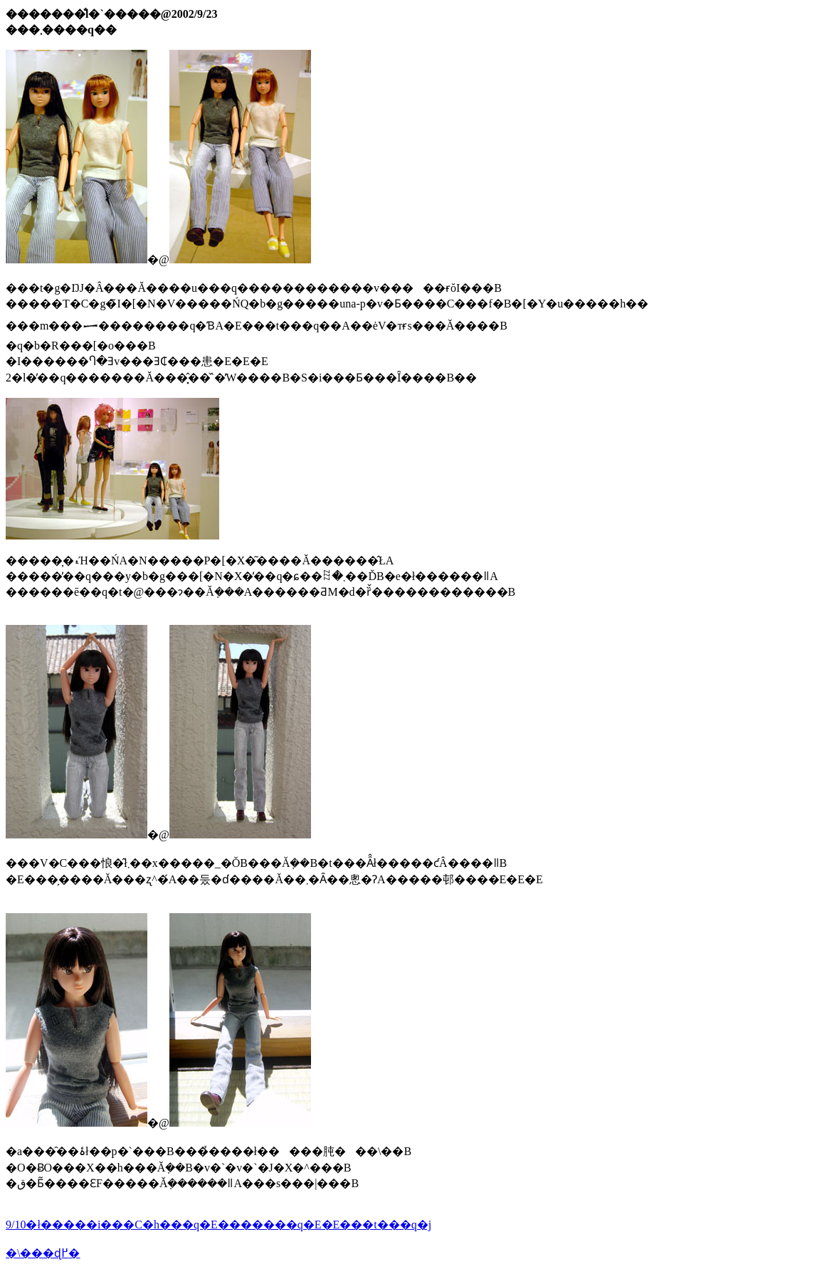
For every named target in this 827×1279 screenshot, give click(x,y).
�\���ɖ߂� (43, 1253)
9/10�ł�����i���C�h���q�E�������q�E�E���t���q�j (218, 1225)
